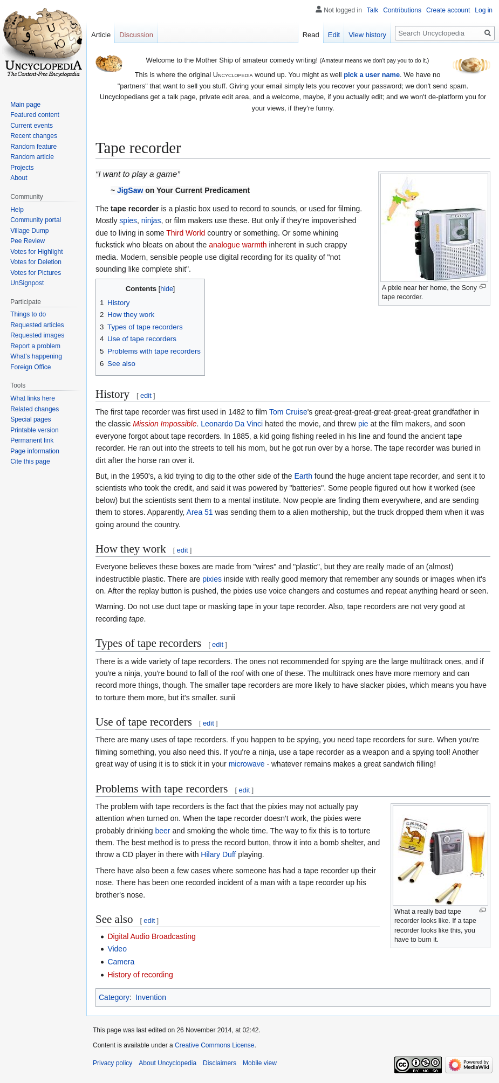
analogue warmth (237, 244)
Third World (185, 233)
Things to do (28, 314)
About (18, 178)
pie (363, 423)
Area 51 (200, 512)
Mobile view (260, 1063)
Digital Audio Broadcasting (151, 936)
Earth (303, 476)
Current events (31, 125)
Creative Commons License (214, 1045)
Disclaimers (219, 1063)
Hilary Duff (218, 854)
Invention (150, 997)
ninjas (151, 220)
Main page (25, 104)
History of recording (140, 974)
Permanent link (31, 440)
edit (146, 395)
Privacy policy (112, 1063)
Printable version (34, 430)
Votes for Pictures (35, 273)
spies (128, 220)
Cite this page (30, 461)
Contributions (402, 10)
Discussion (136, 35)
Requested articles (37, 325)
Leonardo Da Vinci (232, 423)
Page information (34, 451)
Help (17, 209)
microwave (247, 764)
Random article (32, 157)
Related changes (34, 409)
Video (117, 948)
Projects (21, 167)
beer (162, 830)
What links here (32, 398)
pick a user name (372, 75)
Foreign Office (30, 367)
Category (114, 997)
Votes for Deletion (35, 262)
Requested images (37, 335)
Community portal (35, 220)
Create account (448, 10)
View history (367, 35)
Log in (484, 10)
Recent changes (33, 136)
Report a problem (35, 346)
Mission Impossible (164, 423)
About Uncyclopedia (167, 1063)
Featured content (34, 115)
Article (101, 35)
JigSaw (130, 190)
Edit (334, 35)
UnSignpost (27, 283)
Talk (372, 10)
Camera (120, 961)
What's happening (36, 356)
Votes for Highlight (36, 252)
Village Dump (29, 230)
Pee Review (27, 241)
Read (311, 35)
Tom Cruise (288, 412)
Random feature (33, 146)
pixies (212, 579)
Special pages (30, 419)
